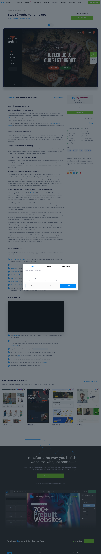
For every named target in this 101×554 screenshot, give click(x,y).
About (66, 266)
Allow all (67, 286)
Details (49, 266)
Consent (33, 266)
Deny (32, 286)
